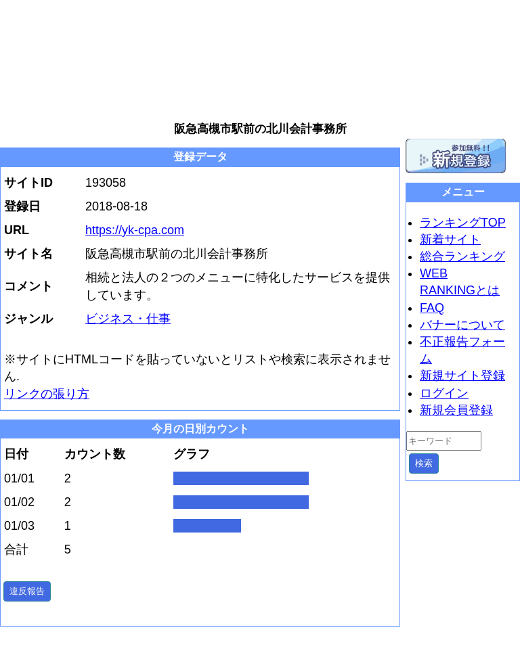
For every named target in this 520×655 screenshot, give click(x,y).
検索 (424, 463)
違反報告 (27, 591)
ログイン (444, 393)
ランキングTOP (463, 222)
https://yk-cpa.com (134, 230)
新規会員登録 (456, 410)
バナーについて (462, 325)
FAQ (432, 308)
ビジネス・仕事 (128, 318)
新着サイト (450, 239)
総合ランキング (462, 256)
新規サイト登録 (462, 375)
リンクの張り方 (46, 394)
